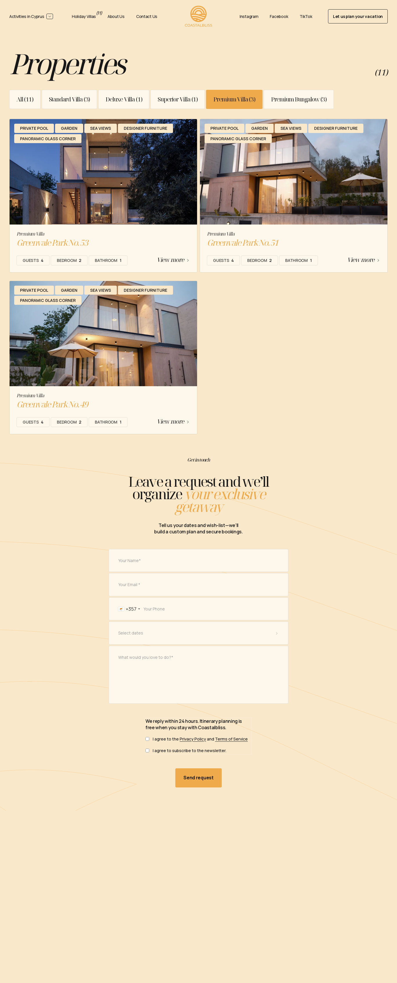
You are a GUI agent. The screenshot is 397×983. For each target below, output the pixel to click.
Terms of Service (231, 745)
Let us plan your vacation (358, 16)
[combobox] (125, 615)
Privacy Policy (193, 745)
